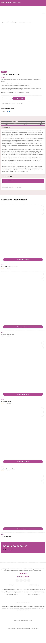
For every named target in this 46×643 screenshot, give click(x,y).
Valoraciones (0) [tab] (7, 190)
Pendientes (11, 122)
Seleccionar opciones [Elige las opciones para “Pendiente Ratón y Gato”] (23, 543)
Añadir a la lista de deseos (9, 118)
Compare (20, 118)
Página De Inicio (4, 22)
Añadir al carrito (19, 113)
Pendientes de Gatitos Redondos (8, 483)
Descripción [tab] (6, 142)
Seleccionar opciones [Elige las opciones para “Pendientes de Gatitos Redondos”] (23, 476)
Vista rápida (42, 228)
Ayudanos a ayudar (8, 564)
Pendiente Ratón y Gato (6, 550)
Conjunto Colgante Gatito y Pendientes (9, 281)
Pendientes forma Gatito (6, 416)
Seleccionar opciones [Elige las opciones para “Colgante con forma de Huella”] (23, 341)
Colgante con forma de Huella (7, 348)
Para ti (11, 22)
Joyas (15, 22)
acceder (7, 201)
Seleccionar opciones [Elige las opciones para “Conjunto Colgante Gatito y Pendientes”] (23, 274)
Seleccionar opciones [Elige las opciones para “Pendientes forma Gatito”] (23, 408)
